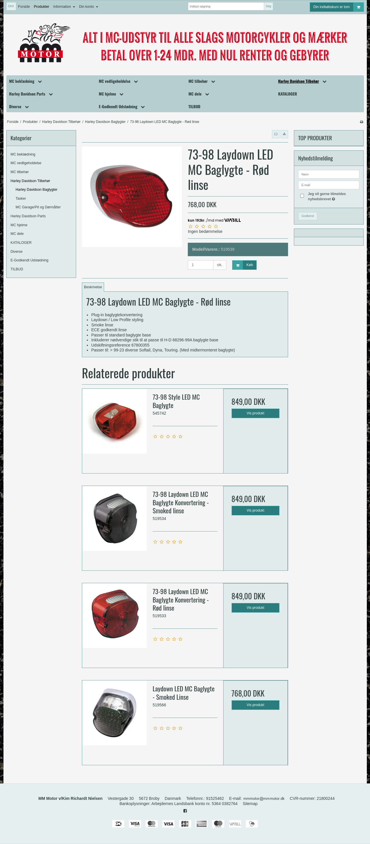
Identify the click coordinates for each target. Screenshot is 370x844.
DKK (11, 6)
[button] (275, 134)
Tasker (21, 199)
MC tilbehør (20, 172)
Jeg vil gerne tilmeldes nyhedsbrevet (333, 196)
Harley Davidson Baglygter (36, 190)
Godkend (307, 216)
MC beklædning (23, 154)
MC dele (17, 234)
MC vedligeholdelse (26, 163)
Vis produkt (255, 413)
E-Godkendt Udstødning (29, 260)
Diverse (17, 252)
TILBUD (17, 269)
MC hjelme (19, 225)
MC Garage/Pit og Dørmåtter (38, 207)
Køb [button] (242, 265)
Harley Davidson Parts (28, 216)
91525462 (215, 798)
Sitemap (250, 803)
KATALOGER (21, 243)
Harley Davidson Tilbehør (30, 181)
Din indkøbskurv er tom (338, 7)
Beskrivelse (93, 287)
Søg (268, 6)
